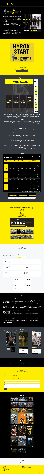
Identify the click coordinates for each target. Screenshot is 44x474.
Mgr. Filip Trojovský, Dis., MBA (10, 330)
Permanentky (23, 257)
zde (32, 208)
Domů (4, 467)
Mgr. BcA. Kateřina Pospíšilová (23, 330)
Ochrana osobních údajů (6, 469)
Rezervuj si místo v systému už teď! (22, 71)
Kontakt (4, 470)
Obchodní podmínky (5, 468)
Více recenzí (22, 462)
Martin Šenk (33, 330)
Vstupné (20, 257)
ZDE (18, 20)
